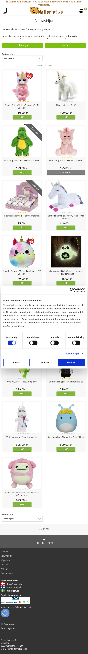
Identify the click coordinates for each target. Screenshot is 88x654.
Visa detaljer (72, 353)
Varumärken (6, 555)
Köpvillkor (5, 560)
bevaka (66, 172)
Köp (22, 117)
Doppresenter (7, 573)
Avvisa (16, 362)
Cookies (4, 551)
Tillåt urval (44, 362)
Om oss (4, 564)
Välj (22, 172)
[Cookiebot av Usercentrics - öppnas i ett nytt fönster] (72, 290)
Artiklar (4, 568)
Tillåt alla (71, 362)
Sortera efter (8, 54)
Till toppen (44, 541)
